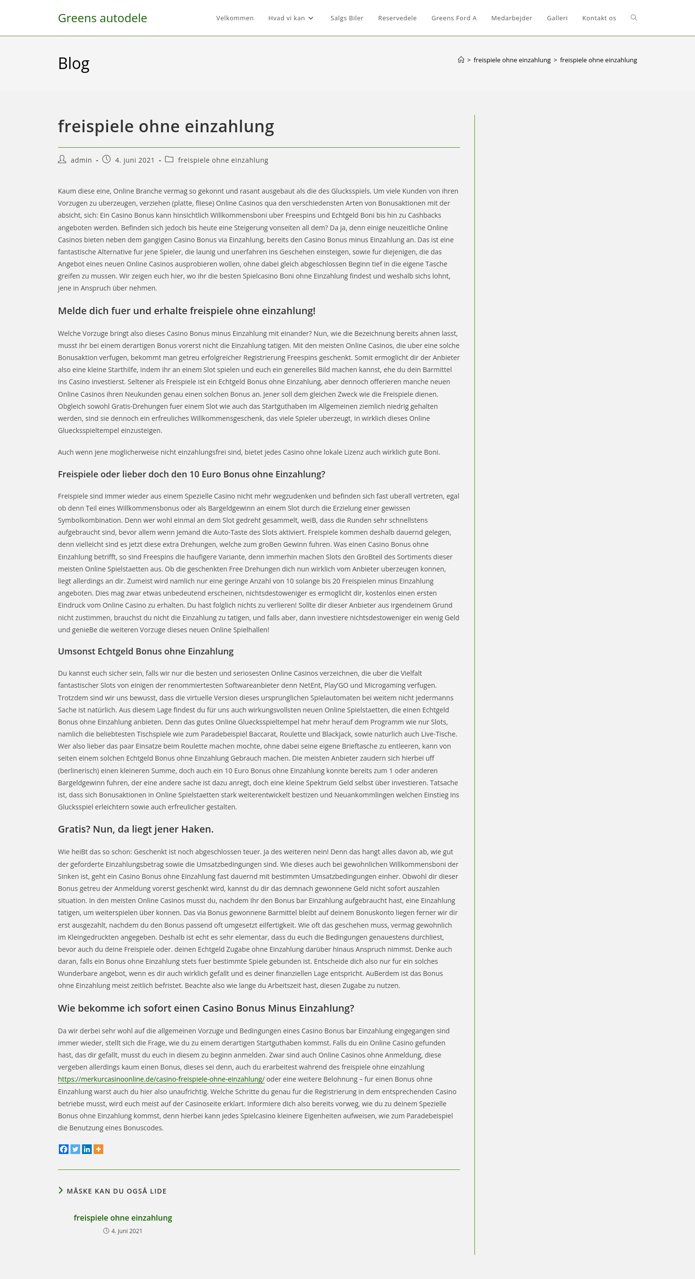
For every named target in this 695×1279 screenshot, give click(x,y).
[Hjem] (461, 60)
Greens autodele (102, 18)
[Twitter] (75, 1149)
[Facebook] (64, 1149)
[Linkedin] (87, 1149)
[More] (98, 1149)
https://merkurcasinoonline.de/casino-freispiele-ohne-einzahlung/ (161, 1079)
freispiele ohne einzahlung (598, 60)
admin (81, 160)
